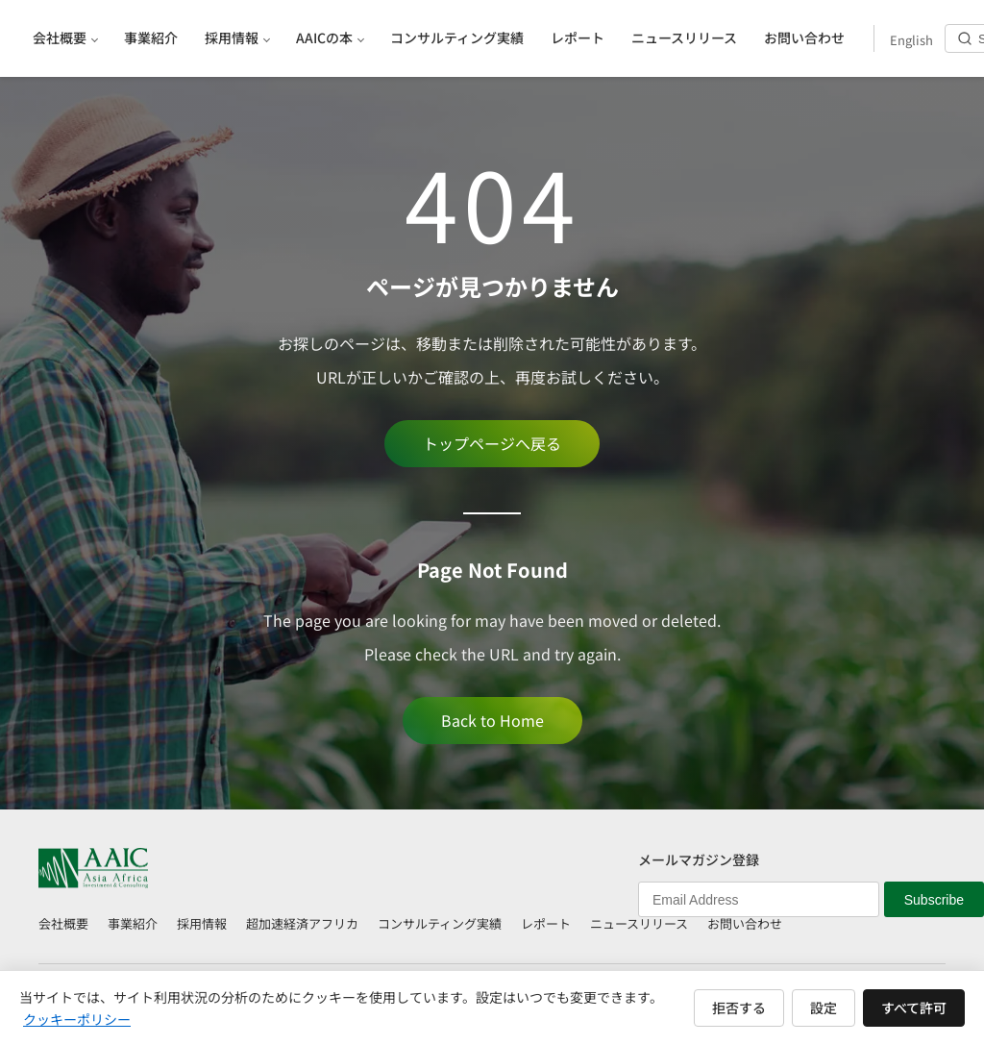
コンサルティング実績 (440, 923)
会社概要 (63, 923)
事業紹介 (133, 923)
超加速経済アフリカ (302, 923)
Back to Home (492, 720)
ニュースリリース (639, 923)
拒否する (739, 1007)
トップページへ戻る (492, 443)
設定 (823, 1007)
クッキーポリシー (77, 1019)
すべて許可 (914, 1007)
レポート (546, 923)
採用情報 (202, 923)
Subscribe (934, 900)
